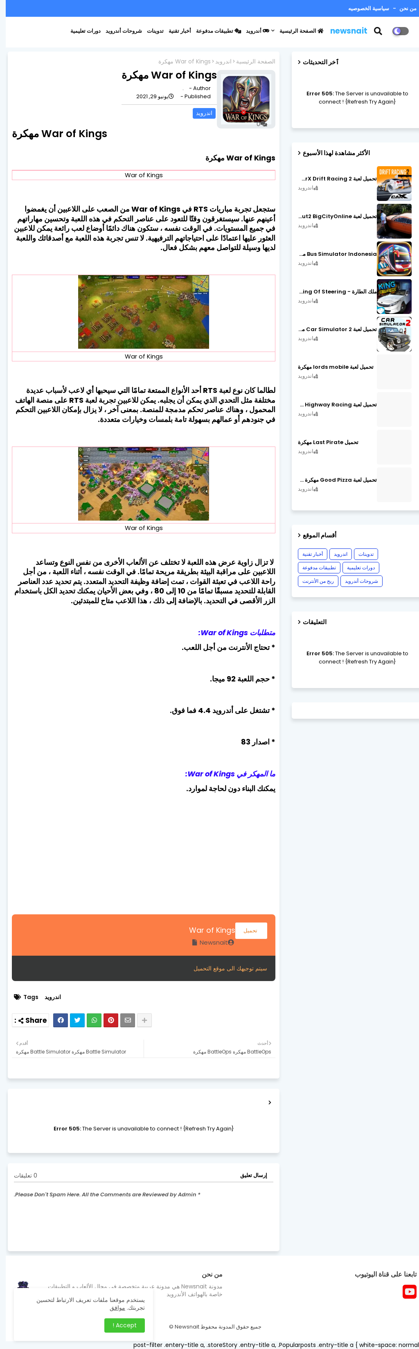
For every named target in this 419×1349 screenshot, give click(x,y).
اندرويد (218, 61)
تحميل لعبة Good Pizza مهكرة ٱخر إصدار (331, 480)
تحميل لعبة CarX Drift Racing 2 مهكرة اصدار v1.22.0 (331, 179)
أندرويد (252, 31)
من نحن (401, 8)
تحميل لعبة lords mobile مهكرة (330, 367)
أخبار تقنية (174, 31)
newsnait (343, 30)
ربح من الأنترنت (312, 580)
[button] (377, 31)
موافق (111, 1308)
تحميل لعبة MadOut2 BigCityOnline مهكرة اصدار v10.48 (331, 216)
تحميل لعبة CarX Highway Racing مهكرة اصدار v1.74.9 (331, 404)
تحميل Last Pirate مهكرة (322, 442)
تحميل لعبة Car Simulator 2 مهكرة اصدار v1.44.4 (331, 329)
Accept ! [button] (119, 1325)
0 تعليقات (20, 1176)
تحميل (245, 930)
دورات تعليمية (80, 31)
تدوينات (149, 31)
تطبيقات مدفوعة (212, 31)
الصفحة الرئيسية (296, 31)
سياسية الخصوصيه (362, 8)
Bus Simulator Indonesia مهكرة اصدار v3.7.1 (331, 254)
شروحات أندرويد (118, 31)
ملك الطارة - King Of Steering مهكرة (331, 292)
